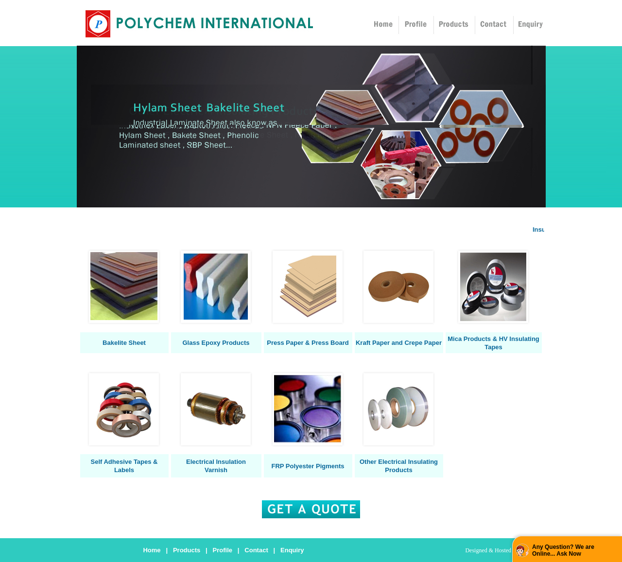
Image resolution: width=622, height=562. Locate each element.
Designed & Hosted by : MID (499, 550)
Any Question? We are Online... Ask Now (563, 550)
